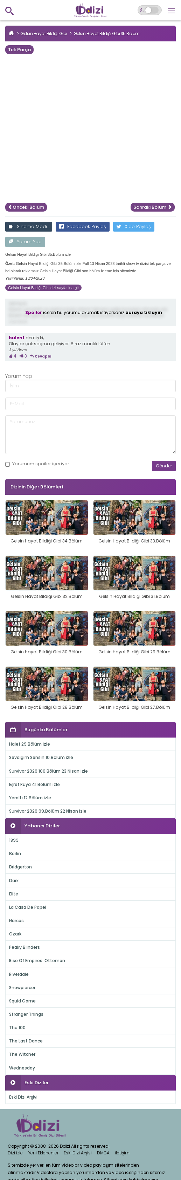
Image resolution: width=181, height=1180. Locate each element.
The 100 (17, 1028)
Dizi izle (15, 1153)
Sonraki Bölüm (152, 207)
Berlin (15, 853)
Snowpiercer (22, 988)
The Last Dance (26, 1041)
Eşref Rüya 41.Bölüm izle (34, 784)
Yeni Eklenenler (43, 1153)
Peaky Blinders (24, 947)
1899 (14, 840)
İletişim (122, 1153)
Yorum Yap (25, 241)
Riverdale (19, 974)
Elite (13, 894)
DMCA (103, 1153)
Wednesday (22, 1068)
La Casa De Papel (27, 907)
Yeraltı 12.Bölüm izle (30, 798)
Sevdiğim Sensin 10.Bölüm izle (41, 757)
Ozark (15, 934)
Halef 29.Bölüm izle (29, 744)
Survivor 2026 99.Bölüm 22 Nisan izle (47, 811)
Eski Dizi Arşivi (23, 1097)
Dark (14, 881)
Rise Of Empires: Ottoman (37, 961)
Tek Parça (19, 49)
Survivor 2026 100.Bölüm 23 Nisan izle (48, 771)
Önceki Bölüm (26, 207)
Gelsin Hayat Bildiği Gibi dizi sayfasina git (43, 288)
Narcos (16, 921)
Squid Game (22, 1001)
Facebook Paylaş (82, 226)
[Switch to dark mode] (150, 10)
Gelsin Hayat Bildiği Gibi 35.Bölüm (107, 33)
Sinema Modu (29, 226)
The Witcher (22, 1054)
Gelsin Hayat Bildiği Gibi (43, 33)
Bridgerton (20, 867)
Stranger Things (26, 1014)
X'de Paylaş (134, 226)
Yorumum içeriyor (37, 464)
